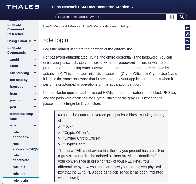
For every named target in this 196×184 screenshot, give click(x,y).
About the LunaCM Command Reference (15, 27)
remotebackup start (21, 116)
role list (18, 174)
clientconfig (24, 73)
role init (19, 167)
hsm (24, 93)
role (24, 125)
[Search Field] (121, 16)
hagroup (24, 87)
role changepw (21, 134)
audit (24, 66)
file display (19, 80)
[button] (172, 16)
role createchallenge (25, 146)
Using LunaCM (23, 41)
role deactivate (21, 157)
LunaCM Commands (23, 50)
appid (24, 59)
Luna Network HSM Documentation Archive (93, 7)
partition (24, 100)
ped (24, 107)
